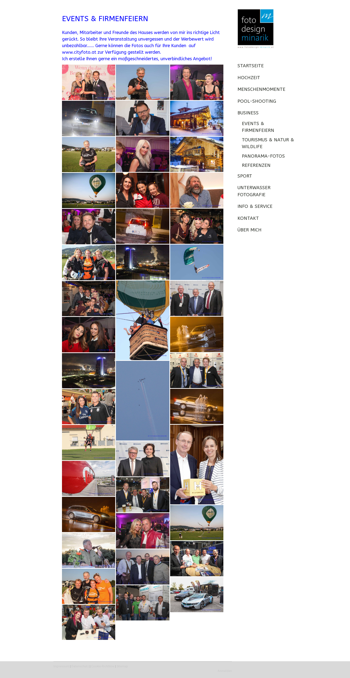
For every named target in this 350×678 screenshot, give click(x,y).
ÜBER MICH (249, 230)
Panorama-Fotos (263, 156)
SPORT (244, 176)
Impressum (61, 666)
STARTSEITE (250, 65)
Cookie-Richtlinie (102, 666)
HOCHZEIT (248, 77)
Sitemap (122, 666)
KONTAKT (248, 218)
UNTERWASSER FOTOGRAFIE (254, 191)
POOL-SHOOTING (256, 101)
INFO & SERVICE (254, 206)
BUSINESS (248, 113)
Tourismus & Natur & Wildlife (268, 143)
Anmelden (225, 671)
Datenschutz (80, 666)
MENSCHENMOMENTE (261, 89)
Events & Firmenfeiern (258, 127)
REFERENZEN (256, 165)
